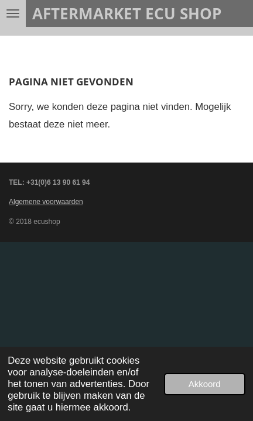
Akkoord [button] (205, 384)
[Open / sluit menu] (13, 13)
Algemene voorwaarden (46, 202)
